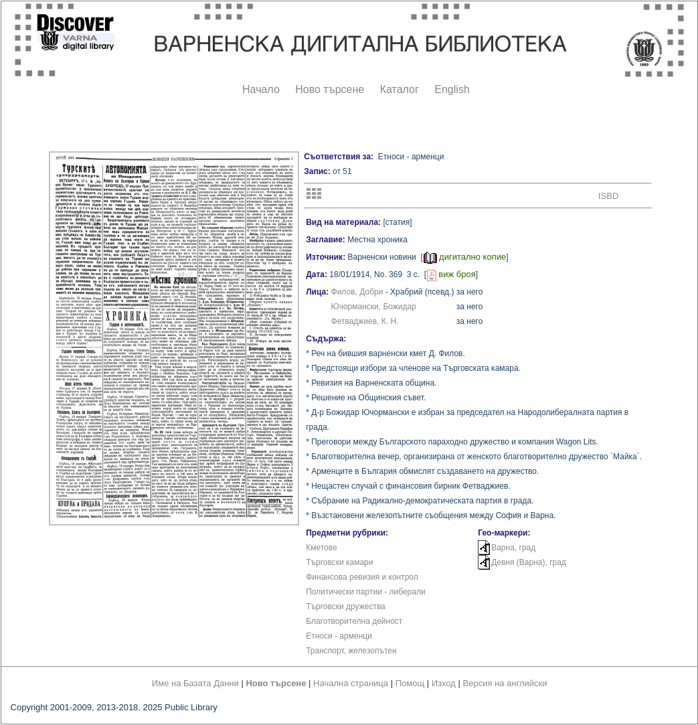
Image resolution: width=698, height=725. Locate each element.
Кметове (321, 547)
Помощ (410, 683)
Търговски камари (339, 562)
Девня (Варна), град (528, 562)
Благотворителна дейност (354, 621)
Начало (261, 89)
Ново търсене (329, 89)
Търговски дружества (345, 606)
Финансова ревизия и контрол (362, 577)
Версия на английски (505, 683)
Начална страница (350, 683)
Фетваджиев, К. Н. (365, 321)
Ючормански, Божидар (373, 306)
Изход (444, 683)
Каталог (399, 89)
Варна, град (513, 547)
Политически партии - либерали (365, 591)
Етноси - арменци (339, 636)
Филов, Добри (357, 292)
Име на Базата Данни (195, 683)
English (451, 89)
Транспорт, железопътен (351, 650)
